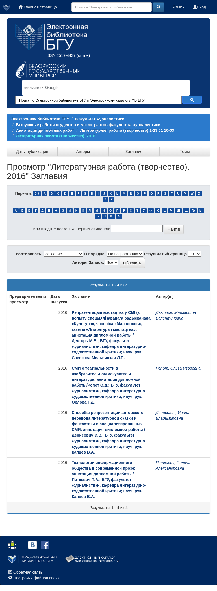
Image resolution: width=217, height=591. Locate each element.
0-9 (37, 193)
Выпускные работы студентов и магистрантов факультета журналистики (88, 124)
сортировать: (29, 254)
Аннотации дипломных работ (45, 130)
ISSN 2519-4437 (61, 55)
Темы (185, 151)
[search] (98, 87)
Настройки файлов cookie (37, 578)
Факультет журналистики (100, 119)
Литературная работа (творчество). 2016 (55, 136)
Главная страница (38, 7)
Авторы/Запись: (88, 262)
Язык (179, 7)
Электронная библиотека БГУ (40, 119)
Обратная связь (27, 572)
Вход (199, 7)
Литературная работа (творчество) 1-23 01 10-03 (127, 130)
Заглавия (133, 151)
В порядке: (95, 254)
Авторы (83, 151)
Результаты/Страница (165, 254)
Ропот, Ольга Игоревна (178, 368)
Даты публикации (32, 151)
